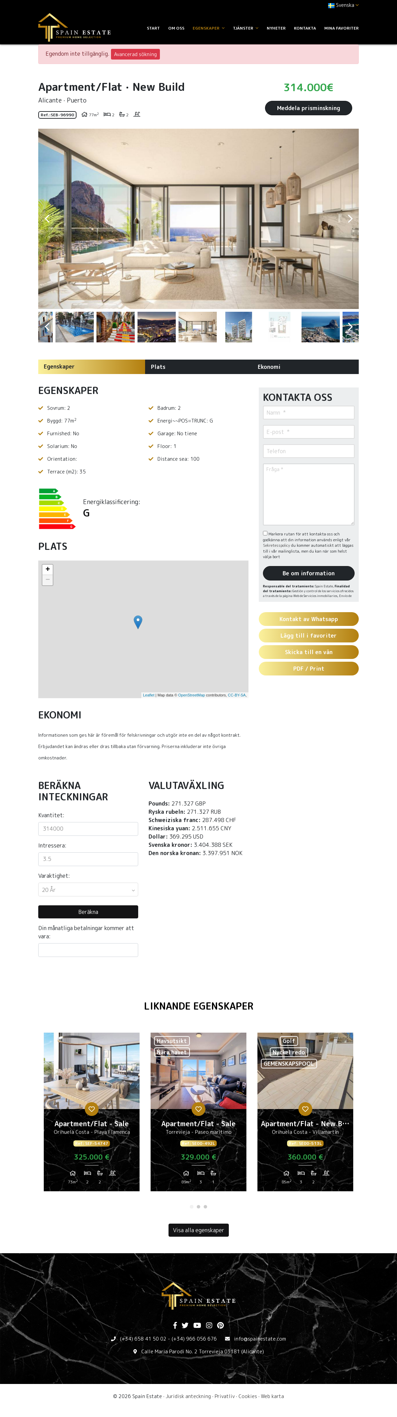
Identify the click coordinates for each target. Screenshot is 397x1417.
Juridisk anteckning (188, 1396)
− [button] (47, 580)
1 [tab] (191, 1206)
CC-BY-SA (237, 695)
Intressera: (52, 845)
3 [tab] (205, 1206)
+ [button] (47, 570)
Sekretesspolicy (277, 545)
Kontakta (305, 28)
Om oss (176, 28)
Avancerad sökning (135, 54)
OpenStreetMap (191, 695)
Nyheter (276, 28)
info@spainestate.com (260, 1338)
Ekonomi (269, 367)
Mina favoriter (341, 28)
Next (350, 219)
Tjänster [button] (245, 28)
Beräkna (88, 912)
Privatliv (225, 1396)
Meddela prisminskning (308, 108)
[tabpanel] (91, 1114)
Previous (46, 219)
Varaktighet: (54, 876)
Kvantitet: (51, 815)
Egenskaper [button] (209, 28)
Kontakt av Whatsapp (308, 619)
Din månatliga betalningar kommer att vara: (86, 932)
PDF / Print (308, 668)
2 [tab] (198, 1206)
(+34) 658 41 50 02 (143, 1338)
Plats (158, 367)
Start (153, 28)
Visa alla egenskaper (198, 1230)
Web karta (272, 1396)
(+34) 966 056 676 (194, 1338)
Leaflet (148, 695)
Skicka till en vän (309, 652)
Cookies (247, 1396)
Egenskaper (59, 366)
